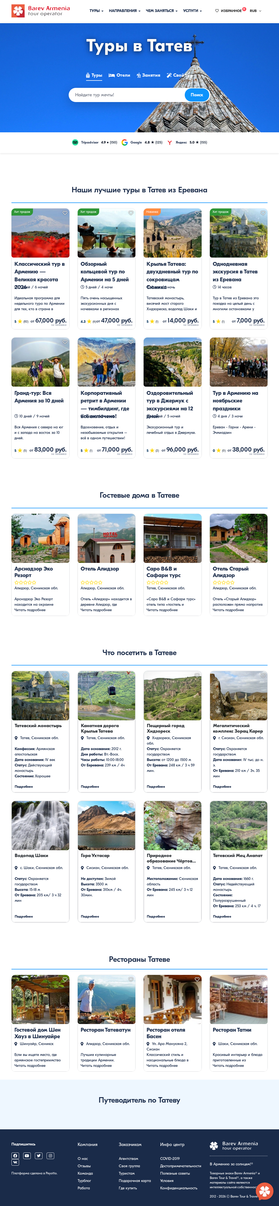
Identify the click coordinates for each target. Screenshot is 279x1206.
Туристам (127, 1173)
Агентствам (128, 1158)
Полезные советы (175, 1173)
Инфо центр (172, 1144)
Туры (97, 10)
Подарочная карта (135, 1180)
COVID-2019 (170, 1158)
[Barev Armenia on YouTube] (27, 1156)
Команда (85, 1173)
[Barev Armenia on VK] (15, 1162)
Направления (125, 10)
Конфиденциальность (178, 1188)
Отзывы (84, 1166)
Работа (84, 1188)
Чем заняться (162, 10)
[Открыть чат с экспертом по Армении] (265, 1192)
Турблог (84, 1180)
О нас (83, 1158)
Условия (167, 1180)
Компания (88, 1144)
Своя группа (129, 1166)
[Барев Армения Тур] (40, 11)
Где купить (128, 1188)
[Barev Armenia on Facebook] (15, 1156)
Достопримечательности (180, 1166)
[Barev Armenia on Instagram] (50, 1156)
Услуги (192, 10)
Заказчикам (130, 1144)
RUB (255, 11)
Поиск (197, 94)
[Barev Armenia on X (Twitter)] (39, 1156)
